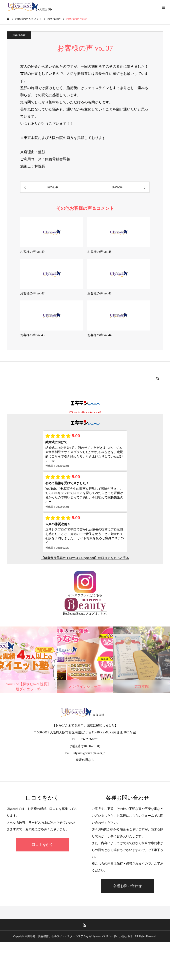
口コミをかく (42, 845)
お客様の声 (19, 35)
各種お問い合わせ (127, 886)
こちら (97, 595)
